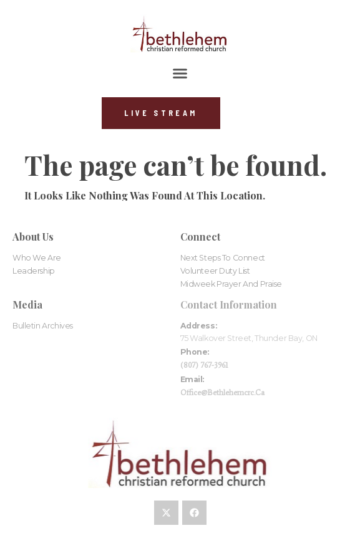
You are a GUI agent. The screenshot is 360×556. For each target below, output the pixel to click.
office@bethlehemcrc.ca (222, 392)
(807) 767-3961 (204, 365)
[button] (180, 73)
